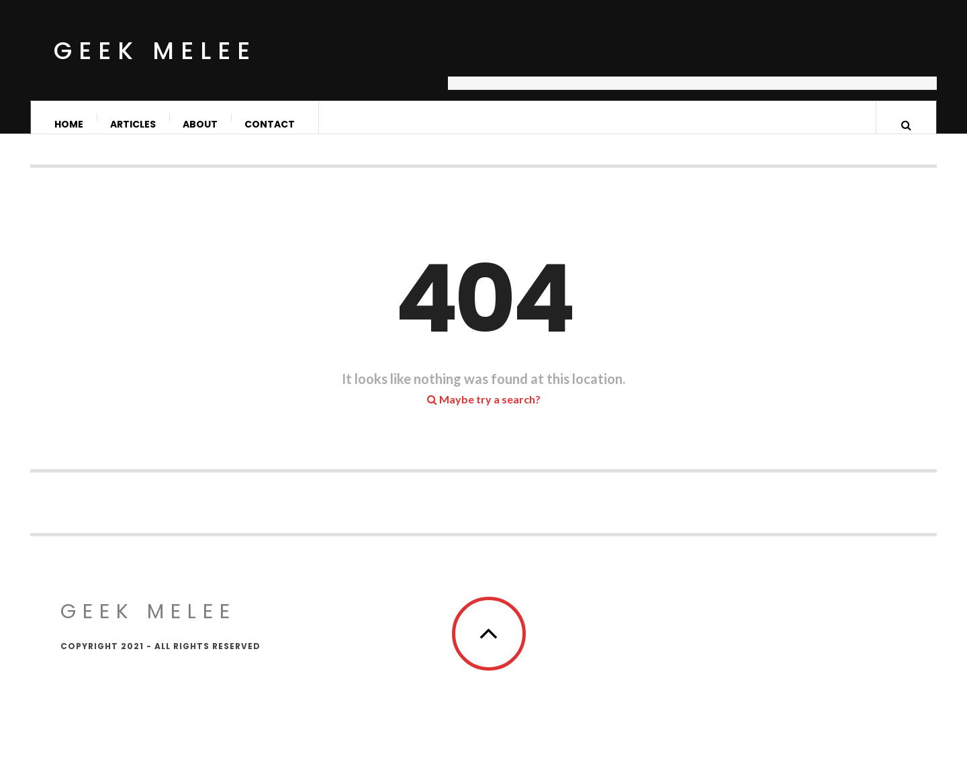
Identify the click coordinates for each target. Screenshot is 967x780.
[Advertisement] (692, 57)
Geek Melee (155, 51)
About (200, 124)
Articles (133, 124)
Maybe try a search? (484, 412)
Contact (269, 124)
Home (68, 124)
